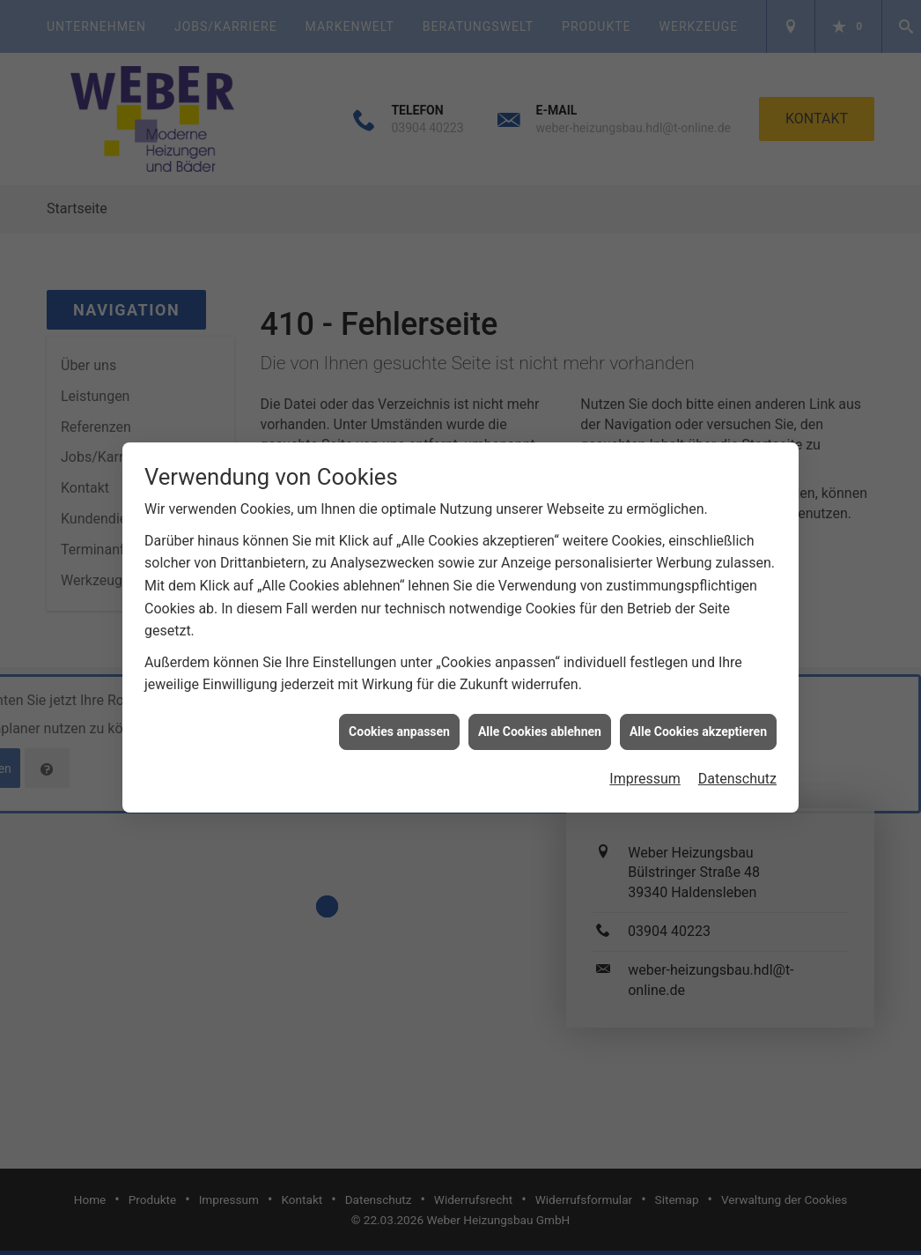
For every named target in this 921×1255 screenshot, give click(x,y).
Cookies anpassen (399, 724)
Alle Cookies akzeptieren (698, 724)
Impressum (645, 770)
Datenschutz (737, 770)
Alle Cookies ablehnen (539, 724)
